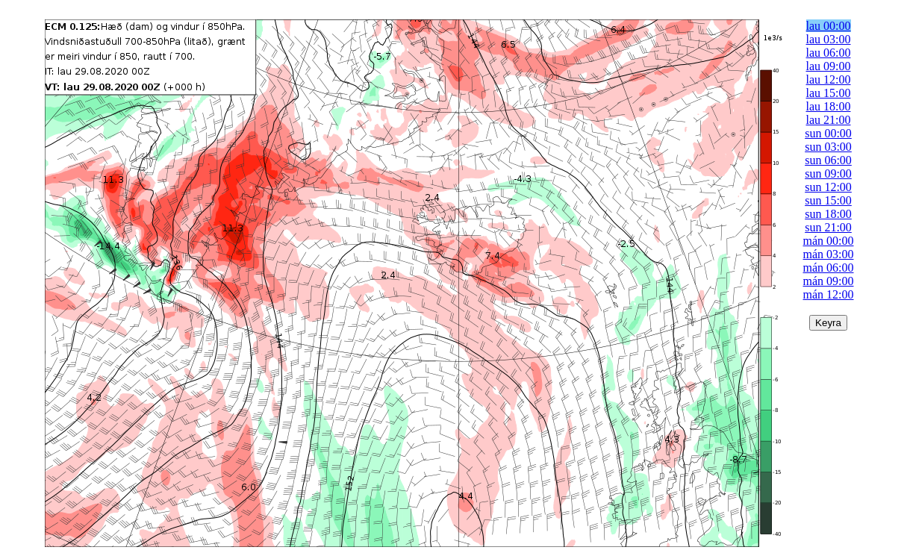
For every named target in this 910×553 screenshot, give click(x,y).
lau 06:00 (828, 52)
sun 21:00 (828, 227)
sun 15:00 (828, 200)
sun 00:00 (828, 133)
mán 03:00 (828, 254)
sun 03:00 (828, 146)
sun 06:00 (828, 160)
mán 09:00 (828, 281)
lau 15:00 (828, 93)
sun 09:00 (828, 173)
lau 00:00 (828, 25)
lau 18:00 (828, 106)
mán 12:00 (828, 294)
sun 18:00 (828, 213)
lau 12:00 (828, 79)
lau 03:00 (828, 39)
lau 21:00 (828, 119)
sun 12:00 (828, 187)
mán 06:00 (828, 267)
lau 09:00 (828, 66)
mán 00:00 (828, 240)
